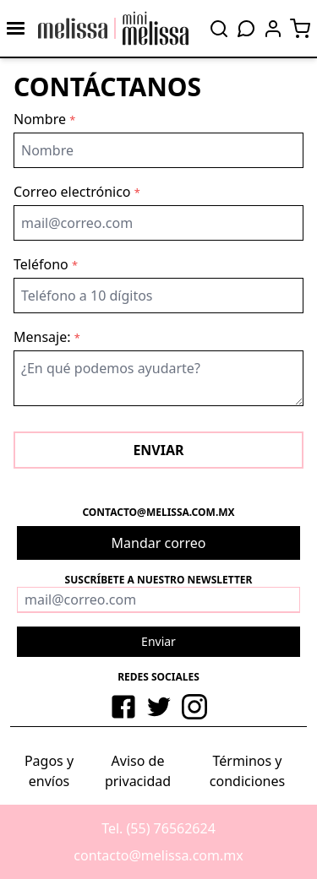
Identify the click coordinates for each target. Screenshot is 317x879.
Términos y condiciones (247, 770)
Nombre (44, 119)
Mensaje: (47, 337)
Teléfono (46, 264)
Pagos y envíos (49, 770)
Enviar (158, 641)
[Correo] (158, 600)
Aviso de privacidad (138, 770)
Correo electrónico (77, 191)
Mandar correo (159, 543)
